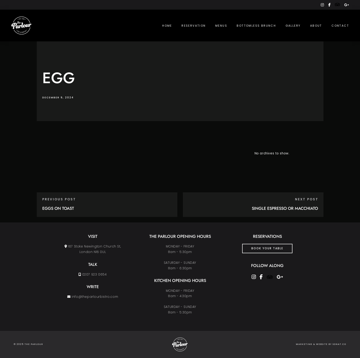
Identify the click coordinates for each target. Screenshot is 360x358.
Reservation (193, 26)
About (316, 26)
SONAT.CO (339, 344)
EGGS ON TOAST (58, 208)
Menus (221, 26)
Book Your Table (267, 248)
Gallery (293, 26)
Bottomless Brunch (256, 26)
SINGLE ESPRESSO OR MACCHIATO (285, 208)
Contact (340, 26)
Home (167, 26)
